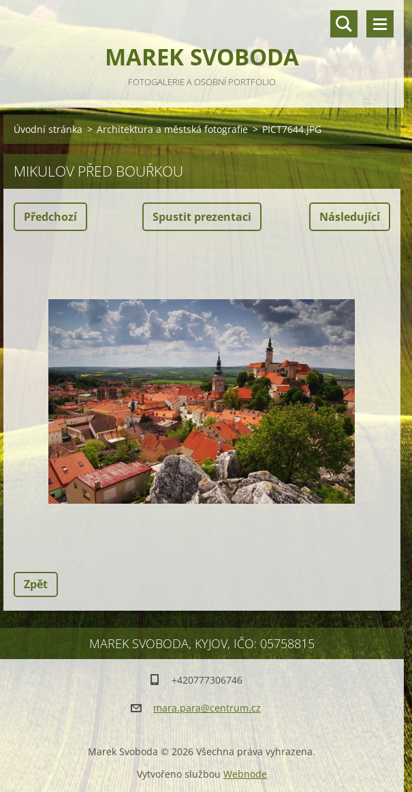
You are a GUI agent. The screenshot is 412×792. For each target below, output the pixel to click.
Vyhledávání (344, 23)
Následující (349, 216)
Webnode (245, 773)
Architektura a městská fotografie (172, 129)
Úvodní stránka (48, 129)
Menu (380, 23)
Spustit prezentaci (202, 216)
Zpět (36, 584)
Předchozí (50, 216)
